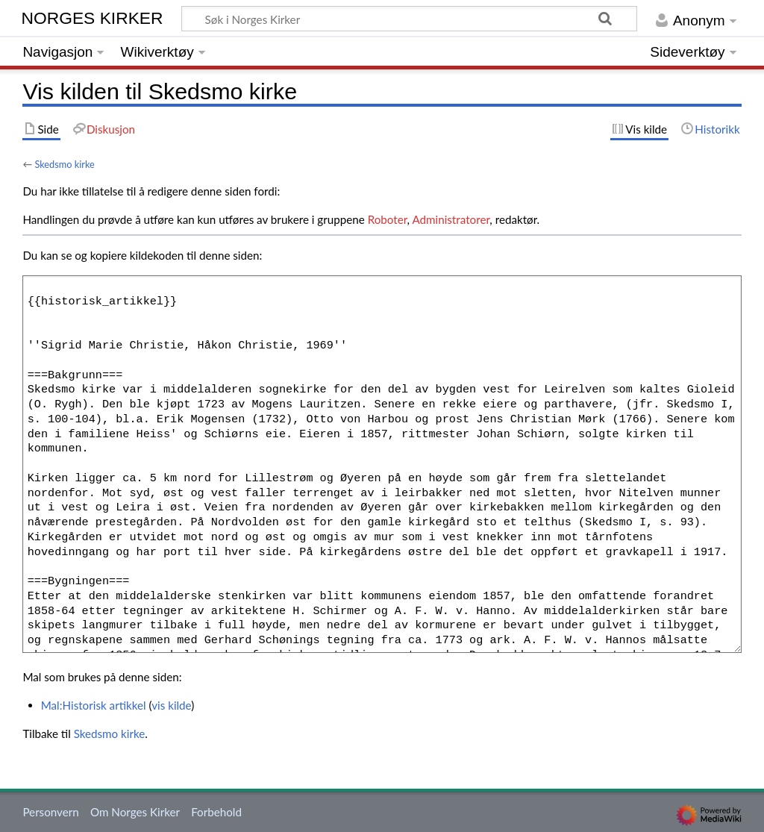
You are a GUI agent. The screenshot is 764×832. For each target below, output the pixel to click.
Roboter (387, 219)
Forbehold (216, 812)
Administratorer (450, 219)
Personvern (50, 812)
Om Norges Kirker (135, 812)
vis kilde (171, 705)
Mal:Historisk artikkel (93, 705)
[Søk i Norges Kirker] (409, 19)
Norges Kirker (92, 18)
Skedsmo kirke (64, 164)
